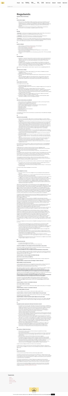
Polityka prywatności (12, 381)
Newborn (27, 3)
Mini (38, 3)
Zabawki (54, 2)
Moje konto (65, 2)
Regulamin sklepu (12, 380)
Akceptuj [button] (53, 394)
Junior (42, 3)
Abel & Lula (48, 2)
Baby (33, 3)
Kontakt (59, 2)
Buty (23, 2)
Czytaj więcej (48, 394)
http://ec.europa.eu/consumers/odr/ (30, 365)
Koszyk (18, 2)
